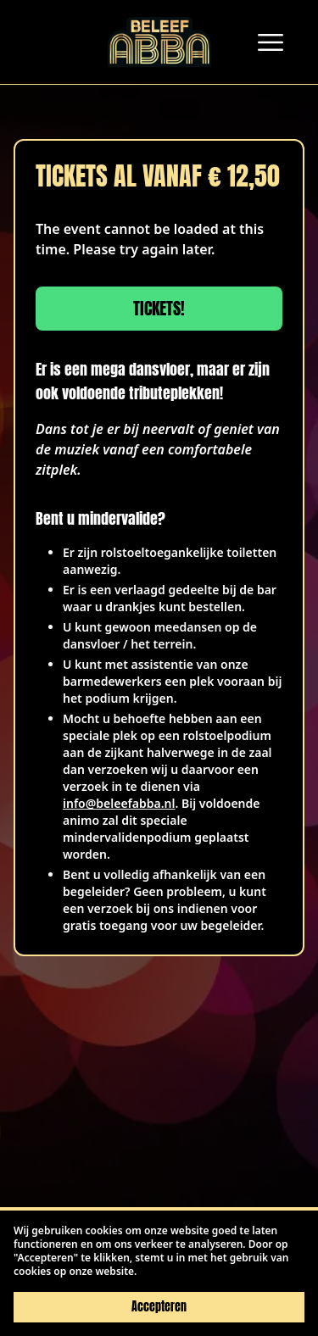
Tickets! (159, 308)
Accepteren (159, 1307)
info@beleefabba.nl (119, 803)
